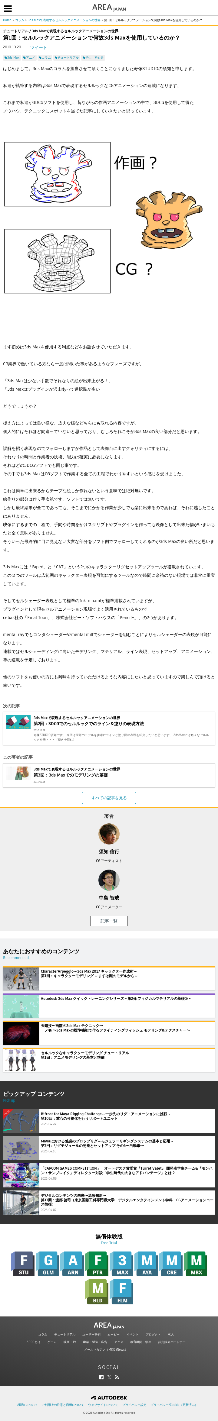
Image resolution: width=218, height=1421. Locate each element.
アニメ (118, 1342)
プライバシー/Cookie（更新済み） (174, 1405)
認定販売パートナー (172, 1342)
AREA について (27, 1405)
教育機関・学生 (140, 1342)
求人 (171, 1334)
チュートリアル (64, 1334)
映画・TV (70, 1342)
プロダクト (153, 1334)
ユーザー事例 (91, 1334)
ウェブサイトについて (103, 1405)
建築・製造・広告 (95, 1342)
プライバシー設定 (134, 1405)
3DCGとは (34, 1342)
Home (7, 20)
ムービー (113, 1334)
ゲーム (52, 1342)
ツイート (38, 47)
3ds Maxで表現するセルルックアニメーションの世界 (64, 20)
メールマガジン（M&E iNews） (106, 1349)
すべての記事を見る (109, 798)
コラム (19, 20)
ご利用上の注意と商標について (63, 1405)
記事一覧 (109, 921)
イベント (133, 1334)
